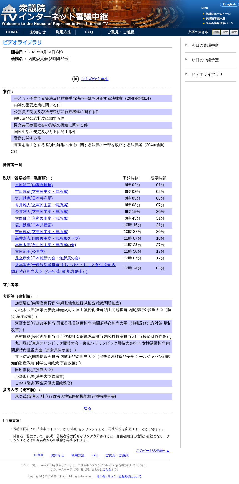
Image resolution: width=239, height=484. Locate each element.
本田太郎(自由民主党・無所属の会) (45, 244)
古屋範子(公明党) (30, 251)
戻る (87, 408)
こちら (107, 469)
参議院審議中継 (215, 18)
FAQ (89, 32)
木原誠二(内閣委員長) (34, 185)
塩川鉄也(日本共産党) (34, 198)
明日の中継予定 (205, 60)
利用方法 (63, 32)
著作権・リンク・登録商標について (119, 476)
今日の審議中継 (205, 45)
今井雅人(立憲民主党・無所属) (41, 205)
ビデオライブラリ (207, 74)
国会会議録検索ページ (219, 23)
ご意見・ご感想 (120, 32)
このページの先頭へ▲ (153, 451)
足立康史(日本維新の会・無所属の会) (47, 258)
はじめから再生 (95, 79)
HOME (12, 32)
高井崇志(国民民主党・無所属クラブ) (47, 238)
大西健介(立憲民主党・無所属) (41, 218)
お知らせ (38, 32)
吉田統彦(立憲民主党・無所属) (41, 191)
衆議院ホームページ (218, 13)
